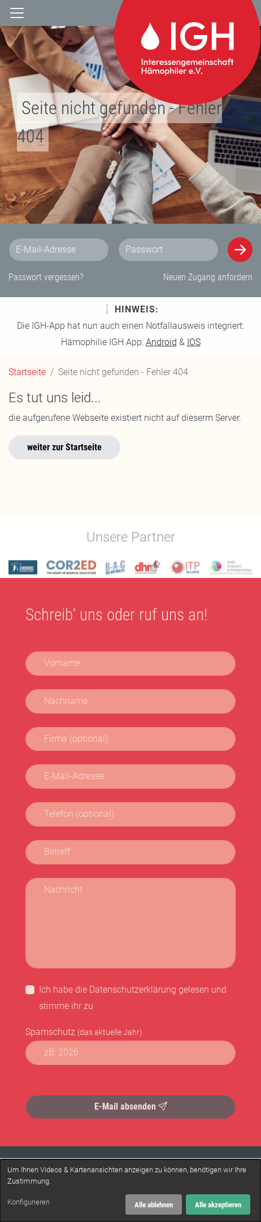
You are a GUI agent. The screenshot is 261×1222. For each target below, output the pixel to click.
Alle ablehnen (153, 1205)
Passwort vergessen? (45, 277)
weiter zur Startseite (64, 447)
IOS (194, 342)
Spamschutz (83, 1032)
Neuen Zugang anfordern (208, 277)
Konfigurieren (28, 1202)
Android (161, 342)
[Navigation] (16, 12)
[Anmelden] (240, 249)
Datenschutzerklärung (132, 989)
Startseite (27, 372)
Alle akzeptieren (218, 1205)
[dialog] (130, 1190)
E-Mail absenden (130, 1106)
